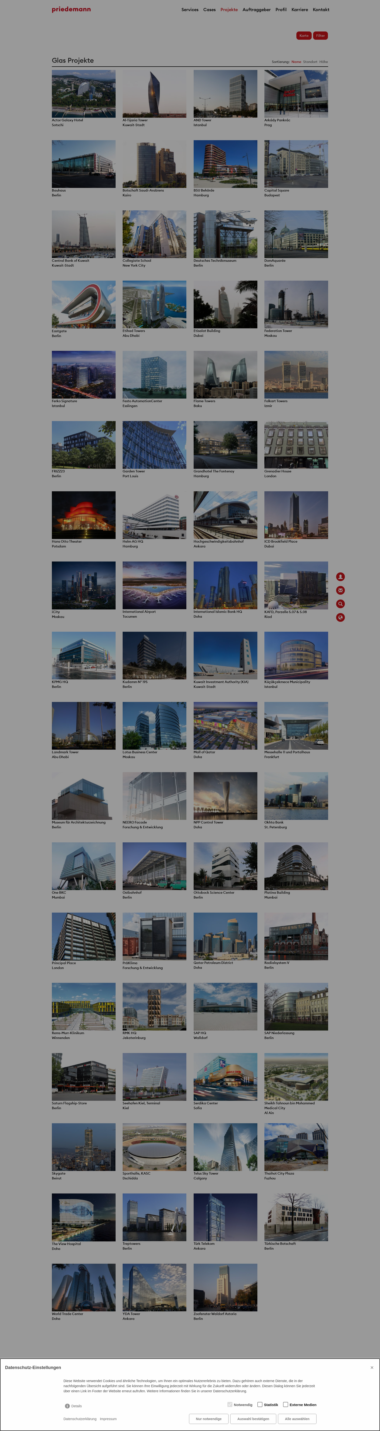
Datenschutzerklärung (79, 1419)
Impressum (108, 1419)
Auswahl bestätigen (253, 1419)
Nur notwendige (209, 1419)
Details (76, 1406)
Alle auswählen (297, 1419)
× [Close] (372, 1367)
